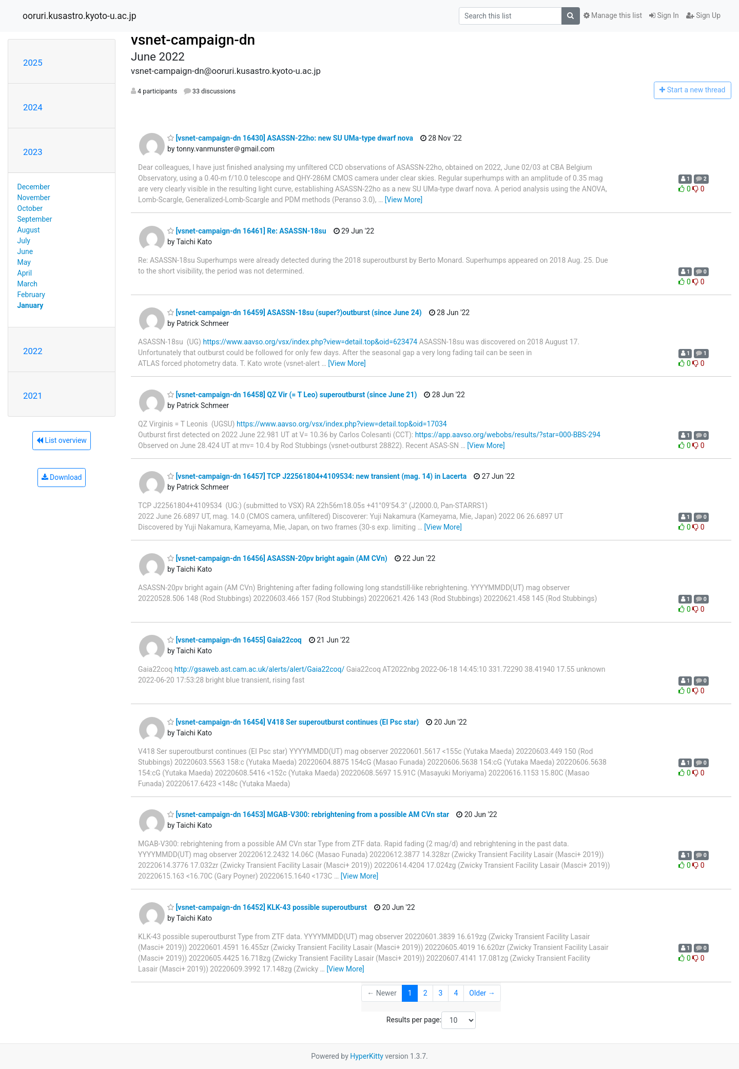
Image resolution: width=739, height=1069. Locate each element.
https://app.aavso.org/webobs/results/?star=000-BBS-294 (507, 435)
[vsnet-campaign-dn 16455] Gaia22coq (234, 640)
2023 (33, 152)
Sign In (664, 15)
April (24, 273)
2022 (33, 351)
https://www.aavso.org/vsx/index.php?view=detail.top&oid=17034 (342, 424)
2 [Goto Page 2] (425, 993)
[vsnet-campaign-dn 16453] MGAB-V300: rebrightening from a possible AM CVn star (308, 814)
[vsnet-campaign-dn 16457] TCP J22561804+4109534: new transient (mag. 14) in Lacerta (316, 476)
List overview (61, 440)
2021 (33, 396)
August (28, 230)
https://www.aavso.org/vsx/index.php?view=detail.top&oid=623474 (310, 342)
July (23, 241)
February (31, 294)
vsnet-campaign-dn (193, 39)
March (27, 284)
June (25, 251)
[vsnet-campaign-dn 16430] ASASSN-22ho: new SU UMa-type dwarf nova (290, 138)
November (33, 197)
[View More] (403, 200)
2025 (33, 62)
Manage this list (613, 15)
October (30, 208)
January (30, 305)
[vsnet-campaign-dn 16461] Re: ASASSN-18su (246, 231)
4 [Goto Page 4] (456, 993)
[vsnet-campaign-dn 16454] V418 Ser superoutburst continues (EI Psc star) (293, 722)
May (24, 262)
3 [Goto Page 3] (441, 993)
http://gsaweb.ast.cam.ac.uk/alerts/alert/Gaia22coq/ (259, 669)
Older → (482, 993)
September (34, 219)
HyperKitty (366, 1056)
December (33, 187)
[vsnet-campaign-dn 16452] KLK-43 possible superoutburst (267, 907)
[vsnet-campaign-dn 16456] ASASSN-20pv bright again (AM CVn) (277, 558)
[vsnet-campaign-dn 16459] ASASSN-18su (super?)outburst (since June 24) (294, 312)
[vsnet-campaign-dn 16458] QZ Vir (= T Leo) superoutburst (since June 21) (292, 395)
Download (62, 477)
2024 (33, 107)
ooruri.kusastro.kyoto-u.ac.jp (79, 16)
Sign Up (703, 15)
